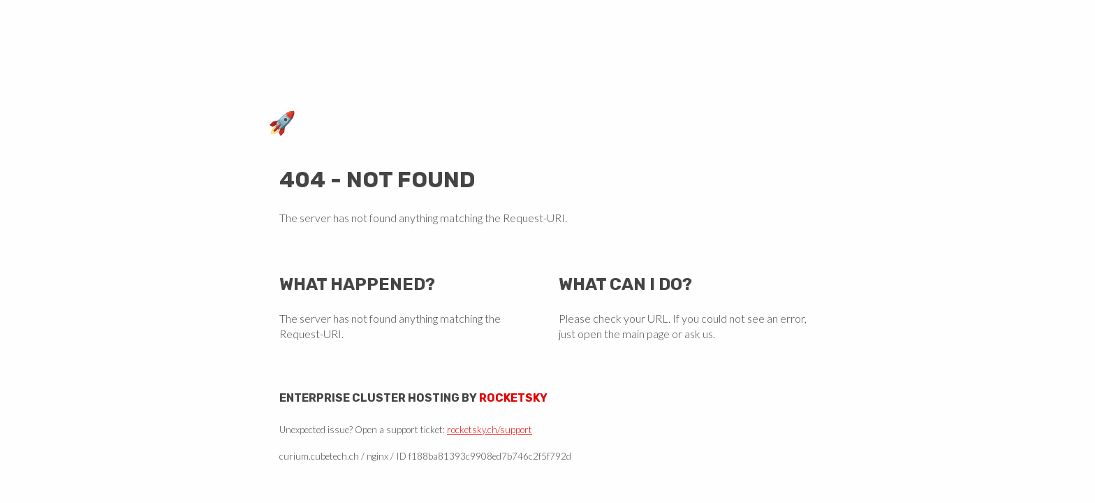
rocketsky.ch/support (489, 429)
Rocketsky (513, 397)
